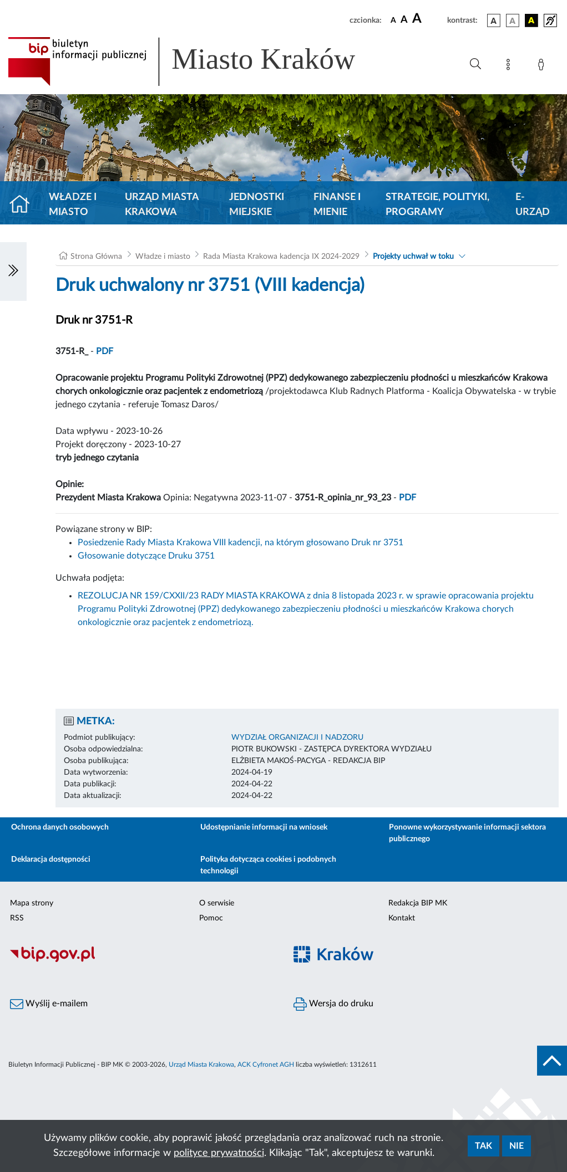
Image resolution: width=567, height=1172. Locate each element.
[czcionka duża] (428, 19)
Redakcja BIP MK (417, 903)
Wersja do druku (333, 1004)
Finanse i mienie (337, 204)
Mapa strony (31, 903)
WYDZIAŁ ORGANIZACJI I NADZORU (297, 737)
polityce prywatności (219, 1153)
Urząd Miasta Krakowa (162, 204)
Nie (516, 1146)
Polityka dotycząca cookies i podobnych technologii (268, 865)
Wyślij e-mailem (49, 1004)
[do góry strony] (552, 1061)
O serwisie (216, 903)
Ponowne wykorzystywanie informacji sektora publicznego (467, 833)
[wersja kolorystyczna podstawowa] (493, 20)
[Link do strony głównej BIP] (197, 61)
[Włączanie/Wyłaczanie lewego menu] (13, 271)
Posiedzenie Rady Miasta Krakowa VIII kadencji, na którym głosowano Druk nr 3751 (240, 542)
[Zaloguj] (543, 66)
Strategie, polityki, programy (437, 204)
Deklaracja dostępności (50, 859)
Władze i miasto (73, 204)
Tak (483, 1146)
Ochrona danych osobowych (60, 827)
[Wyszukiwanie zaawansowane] (475, 64)
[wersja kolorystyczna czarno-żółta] (531, 20)
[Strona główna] (24, 205)
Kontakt (401, 918)
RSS (17, 918)
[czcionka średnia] (404, 20)
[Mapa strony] (510, 66)
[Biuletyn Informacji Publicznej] (141, 960)
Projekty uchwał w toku (413, 256)
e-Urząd (532, 204)
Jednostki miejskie (256, 204)
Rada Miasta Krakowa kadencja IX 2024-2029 (281, 256)
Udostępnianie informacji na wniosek (263, 827)
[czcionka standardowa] (393, 20)
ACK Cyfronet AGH (265, 1064)
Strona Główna (96, 256)
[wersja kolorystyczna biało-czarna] (512, 20)
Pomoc (211, 918)
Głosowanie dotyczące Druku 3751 (146, 555)
